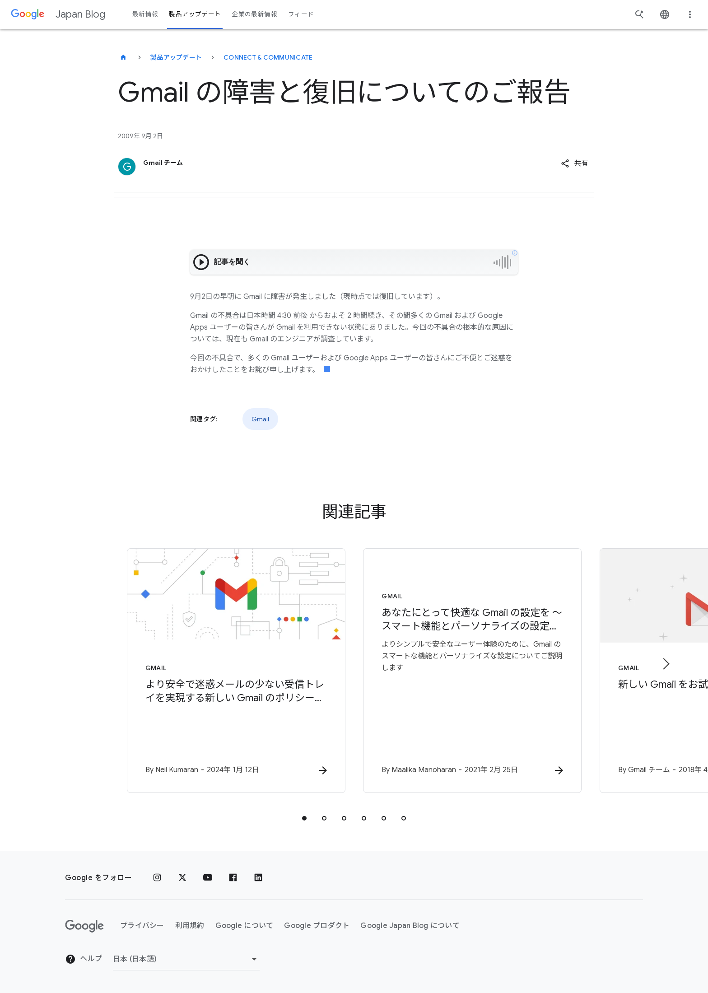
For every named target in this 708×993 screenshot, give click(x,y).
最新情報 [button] (145, 14)
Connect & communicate (268, 57)
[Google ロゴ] (84, 926)
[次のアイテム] (665, 663)
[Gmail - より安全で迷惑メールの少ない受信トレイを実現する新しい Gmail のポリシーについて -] (236, 671)
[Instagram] (157, 878)
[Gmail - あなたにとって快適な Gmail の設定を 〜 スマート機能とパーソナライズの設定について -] (472, 671)
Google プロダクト (316, 925)
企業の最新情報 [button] (254, 14)
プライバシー (142, 925)
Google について (244, 925)
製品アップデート (176, 57)
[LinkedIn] (258, 878)
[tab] (304, 818)
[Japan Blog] (123, 57)
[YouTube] (208, 878)
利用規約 (190, 925)
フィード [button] (301, 14)
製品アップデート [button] (195, 14)
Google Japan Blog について (410, 925)
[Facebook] (233, 878)
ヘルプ (83, 959)
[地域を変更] (186, 959)
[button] (574, 163)
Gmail (260, 419)
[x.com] (182, 878)
